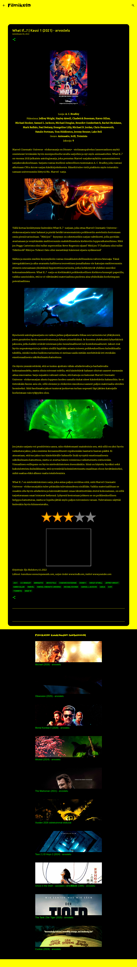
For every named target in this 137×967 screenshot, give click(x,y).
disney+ (83, 583)
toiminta (17, 591)
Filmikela (19, 5)
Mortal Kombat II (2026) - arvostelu (52, 728)
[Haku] (34, 5)
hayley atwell (96, 583)
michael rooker (71, 587)
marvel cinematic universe (49, 587)
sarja (102, 587)
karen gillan (18, 587)
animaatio (38, 583)
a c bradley (26, 583)
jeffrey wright (112, 583)
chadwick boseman (67, 583)
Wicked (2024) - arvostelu (48, 759)
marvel (31, 587)
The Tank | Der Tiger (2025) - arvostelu (54, 917)
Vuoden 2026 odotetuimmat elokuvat (53, 822)
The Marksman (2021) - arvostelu (51, 791)
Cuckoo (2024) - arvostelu (48, 949)
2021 (15, 583)
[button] (14, 40)
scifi (110, 587)
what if (28, 591)
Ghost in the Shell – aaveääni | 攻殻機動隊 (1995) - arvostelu (65, 886)
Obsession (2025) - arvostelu (49, 696)
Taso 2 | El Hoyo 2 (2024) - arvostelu (53, 854)
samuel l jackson (89, 587)
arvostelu (51, 583)
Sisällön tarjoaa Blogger (69, 963)
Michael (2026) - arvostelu (48, 664)
